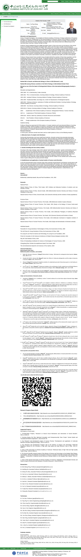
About (52, 13)
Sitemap (71, 1)
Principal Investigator (9, 26)
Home (63, 1)
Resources (78, 13)
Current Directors (8, 21)
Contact (66, 1)
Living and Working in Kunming (39, 548)
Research (56, 13)
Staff (17, 16)
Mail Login (13, 548)
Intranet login (23, 548)
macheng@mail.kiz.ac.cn (44, 491)
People (73, 13)
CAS (78, 1)
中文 (75, 1)
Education (62, 13)
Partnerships (68, 13)
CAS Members (7, 24)
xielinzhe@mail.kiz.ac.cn (42, 527)
